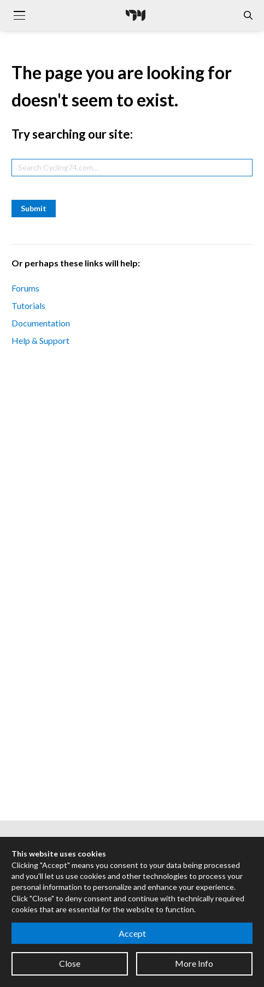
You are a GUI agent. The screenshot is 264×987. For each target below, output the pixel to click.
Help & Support (40, 340)
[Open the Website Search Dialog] (248, 15)
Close (69, 963)
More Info (194, 963)
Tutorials (28, 305)
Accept (132, 933)
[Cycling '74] (135, 15)
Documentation (40, 323)
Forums (25, 288)
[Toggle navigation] (19, 15)
